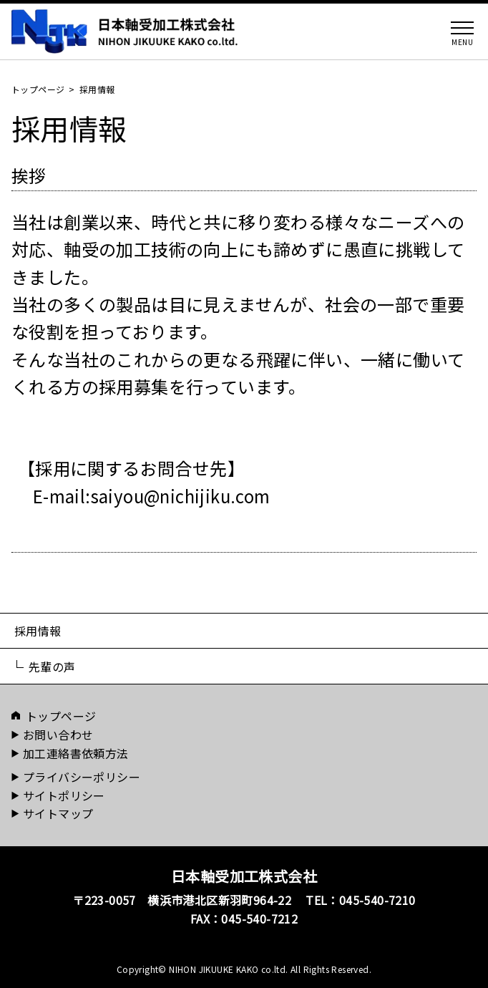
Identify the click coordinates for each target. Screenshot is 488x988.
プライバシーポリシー (81, 776)
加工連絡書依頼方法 (76, 753)
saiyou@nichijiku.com (180, 495)
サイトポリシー (64, 795)
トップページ (37, 89)
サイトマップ (58, 813)
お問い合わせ (58, 734)
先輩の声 (52, 666)
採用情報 (38, 630)
